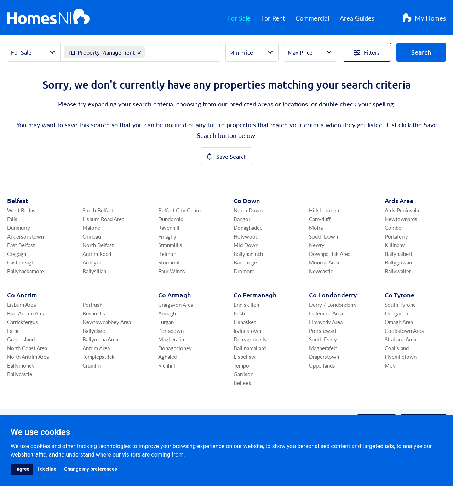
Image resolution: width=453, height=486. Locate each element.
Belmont (168, 253)
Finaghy (167, 236)
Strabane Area (400, 339)
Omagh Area (399, 321)
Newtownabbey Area (106, 321)
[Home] (48, 17)
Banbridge (245, 262)
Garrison (243, 374)
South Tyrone (400, 304)
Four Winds (171, 271)
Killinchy (395, 244)
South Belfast (98, 210)
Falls (12, 219)
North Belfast (98, 244)
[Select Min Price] (252, 52)
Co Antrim (22, 295)
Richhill (166, 365)
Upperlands (322, 365)
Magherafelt (323, 348)
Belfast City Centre (180, 210)
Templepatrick (98, 356)
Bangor (242, 219)
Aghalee (167, 356)
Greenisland (21, 339)
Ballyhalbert (398, 253)
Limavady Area (326, 321)
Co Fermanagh (255, 295)
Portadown (171, 330)
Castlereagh (20, 262)
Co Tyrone (399, 295)
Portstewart (322, 330)
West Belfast (22, 210)
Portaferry (396, 236)
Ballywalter (398, 271)
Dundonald (170, 219)
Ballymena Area (100, 339)
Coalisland (397, 348)
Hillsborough (324, 210)
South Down (323, 236)
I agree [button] (21, 469)
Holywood (246, 236)
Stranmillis (170, 244)
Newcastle (321, 271)
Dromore (244, 271)
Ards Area (399, 200)
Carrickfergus (22, 321)
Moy (390, 365)
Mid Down (246, 244)
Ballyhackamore (25, 271)
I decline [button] (47, 469)
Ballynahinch (248, 253)
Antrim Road (96, 253)
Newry (317, 244)
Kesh (239, 313)
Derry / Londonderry (333, 304)
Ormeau (91, 236)
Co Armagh (174, 295)
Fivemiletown (401, 356)
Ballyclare (93, 330)
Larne (13, 330)
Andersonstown (25, 236)
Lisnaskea (245, 321)
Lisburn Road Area (103, 219)
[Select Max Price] (310, 52)
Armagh (167, 313)
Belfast (17, 200)
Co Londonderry (333, 295)
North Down (248, 210)
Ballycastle (19, 374)
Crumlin (91, 365)
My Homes (424, 17)
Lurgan (166, 321)
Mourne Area (324, 262)
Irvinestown (247, 330)
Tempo (241, 365)
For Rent (280, 17)
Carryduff (320, 219)
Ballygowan (398, 262)
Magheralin (171, 339)
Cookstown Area (404, 330)
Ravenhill (168, 227)
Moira (316, 227)
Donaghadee (248, 227)
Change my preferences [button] (90, 469)
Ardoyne (92, 262)
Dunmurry (18, 227)
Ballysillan (94, 271)
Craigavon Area (175, 304)
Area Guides (363, 17)
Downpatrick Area (329, 253)
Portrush (92, 304)
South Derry (323, 339)
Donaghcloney (175, 348)
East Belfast (21, 244)
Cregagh (16, 253)
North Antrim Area (28, 356)
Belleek (242, 382)
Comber (394, 227)
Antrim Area (96, 348)
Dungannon (398, 313)
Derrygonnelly (250, 339)
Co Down (247, 200)
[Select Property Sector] (33, 52)
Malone (91, 227)
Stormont (169, 262)
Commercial (319, 17)
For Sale (246, 17)
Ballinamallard (250, 348)
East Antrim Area (26, 313)
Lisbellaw (245, 356)
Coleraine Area (326, 313)
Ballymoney (21, 365)
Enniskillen (246, 304)
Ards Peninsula (402, 210)
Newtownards (401, 219)
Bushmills (93, 313)
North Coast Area (27, 348)
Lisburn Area (21, 304)
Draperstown (324, 356)
